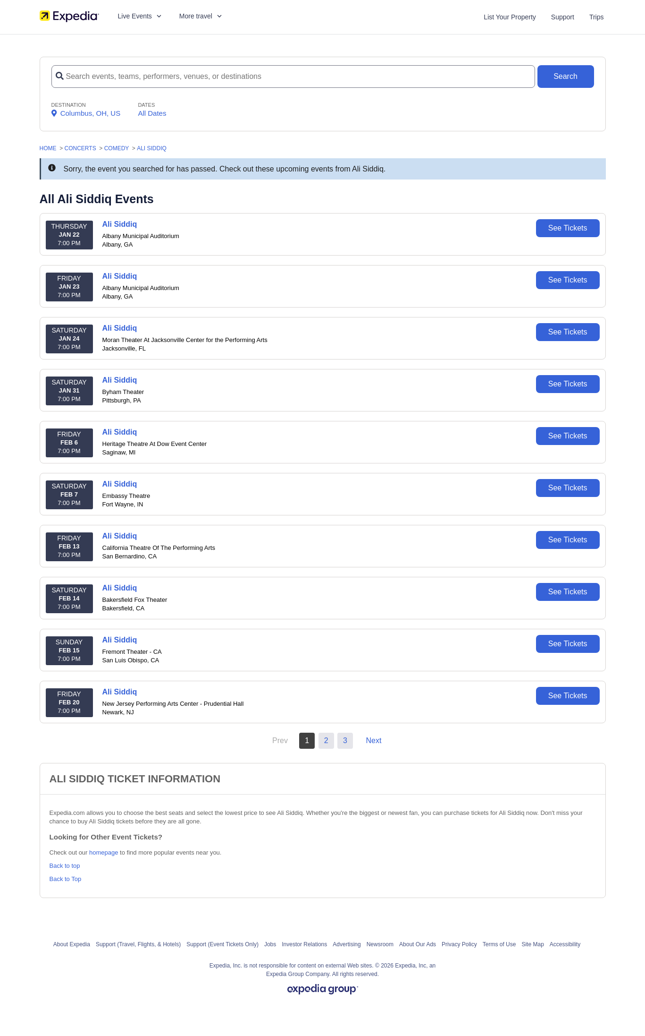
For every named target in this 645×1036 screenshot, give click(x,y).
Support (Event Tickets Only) (222, 944)
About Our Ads (417, 944)
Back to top (65, 865)
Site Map (532, 944)
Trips (596, 17)
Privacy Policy (459, 944)
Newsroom (380, 944)
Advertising (346, 944)
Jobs (270, 944)
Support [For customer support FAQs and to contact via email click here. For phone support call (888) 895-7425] (562, 17)
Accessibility (565, 944)
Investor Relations (304, 944)
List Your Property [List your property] (510, 17)
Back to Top (66, 878)
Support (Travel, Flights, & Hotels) (138, 944)
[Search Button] (565, 76)
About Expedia (71, 944)
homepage (103, 852)
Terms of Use (499, 944)
